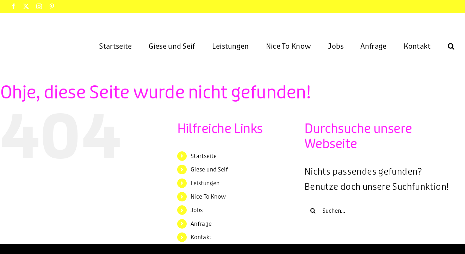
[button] (451, 45)
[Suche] (313, 210)
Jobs (197, 210)
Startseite (204, 156)
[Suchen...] (378, 210)
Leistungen (205, 183)
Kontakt (201, 237)
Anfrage (201, 224)
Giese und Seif (209, 169)
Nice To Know (208, 196)
